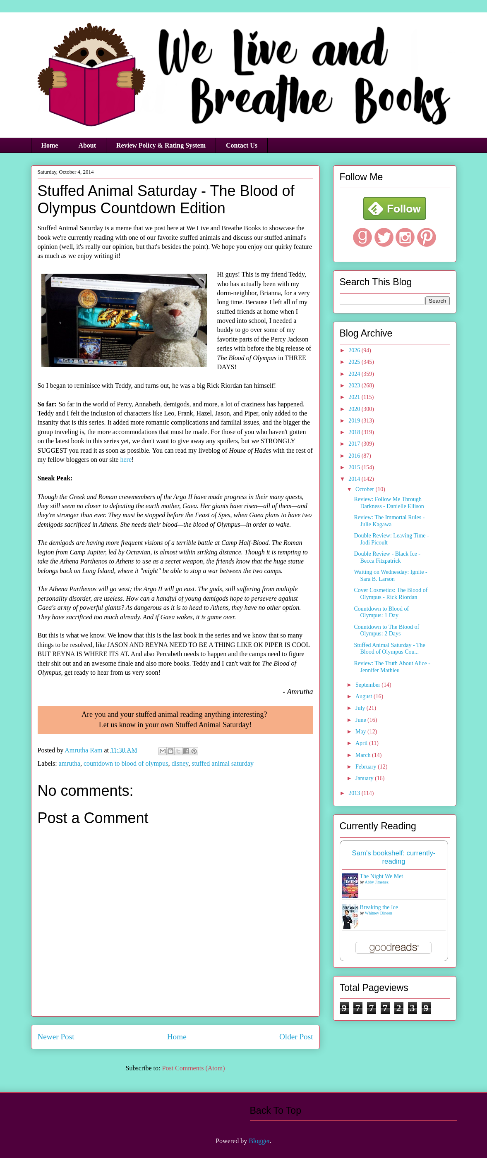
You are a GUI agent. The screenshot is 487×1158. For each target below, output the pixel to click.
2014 (355, 479)
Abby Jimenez (377, 882)
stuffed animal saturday (223, 763)
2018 (355, 432)
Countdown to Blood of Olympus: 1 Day (381, 612)
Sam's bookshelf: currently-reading (394, 857)
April (362, 743)
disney (179, 763)
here (126, 459)
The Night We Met (381, 876)
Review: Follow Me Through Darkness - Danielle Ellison (389, 502)
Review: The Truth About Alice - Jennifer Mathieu (392, 666)
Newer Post (56, 1036)
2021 (355, 397)
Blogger (259, 1140)
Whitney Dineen (378, 913)
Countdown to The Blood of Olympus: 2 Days (386, 630)
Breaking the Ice (379, 907)
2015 (355, 467)
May (361, 731)
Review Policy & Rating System (161, 145)
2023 (355, 385)
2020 (355, 409)
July (361, 708)
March (363, 755)
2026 (355, 350)
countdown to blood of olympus (126, 763)
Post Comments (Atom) (193, 1068)
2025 (355, 362)
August (364, 696)
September (368, 685)
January (365, 778)
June (361, 720)
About (87, 145)
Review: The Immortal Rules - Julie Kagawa (389, 521)
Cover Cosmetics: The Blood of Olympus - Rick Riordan (390, 593)
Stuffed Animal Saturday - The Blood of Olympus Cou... (389, 648)
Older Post (296, 1036)
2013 (355, 793)
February (366, 767)
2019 (355, 421)
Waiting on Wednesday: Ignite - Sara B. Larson (390, 575)
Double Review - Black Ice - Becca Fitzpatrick (387, 557)
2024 (355, 374)
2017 (355, 444)
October (365, 489)
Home (49, 145)
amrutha (69, 763)
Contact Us (241, 145)
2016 (355, 456)
